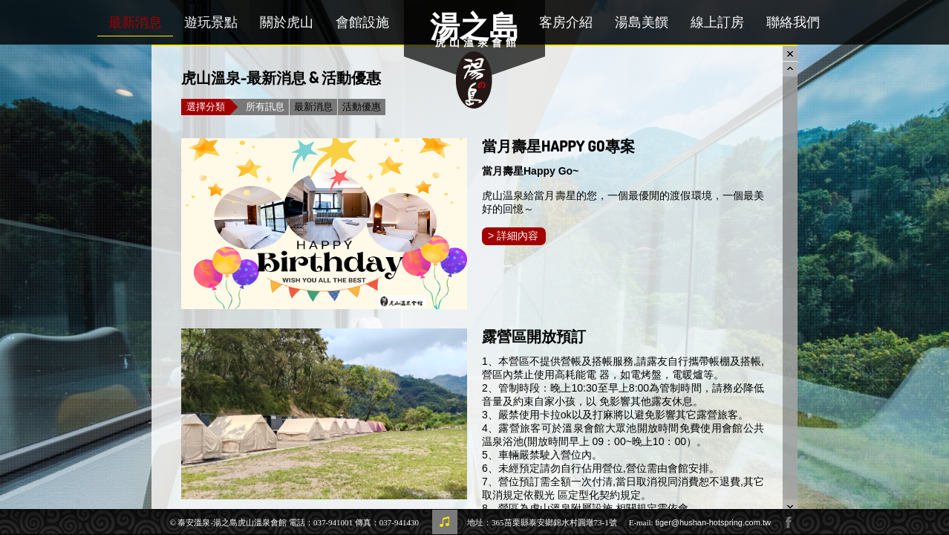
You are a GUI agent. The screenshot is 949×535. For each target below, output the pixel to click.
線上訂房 (717, 22)
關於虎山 (286, 22)
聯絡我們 (793, 22)
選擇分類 (208, 107)
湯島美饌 (641, 22)
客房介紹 (566, 22)
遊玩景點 (211, 22)
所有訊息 (265, 106)
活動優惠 (361, 106)
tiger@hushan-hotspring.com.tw (712, 522)
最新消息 (135, 22)
